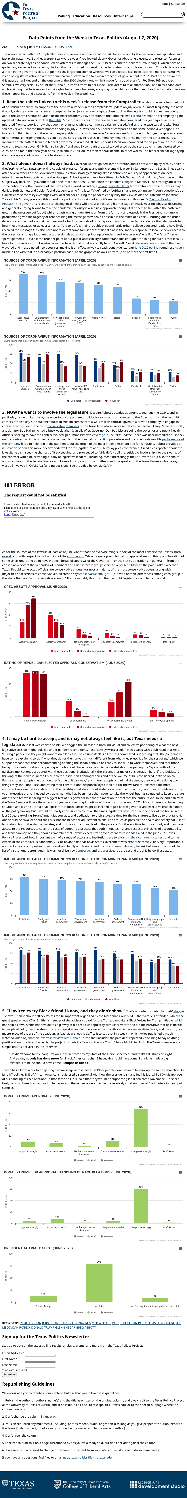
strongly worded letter (113, 186)
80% (163, 1074)
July (129, 107)
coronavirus (75, 556)
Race (115, 1323)
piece (156, 177)
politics (28, 107)
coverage (98, 435)
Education (81, 16)
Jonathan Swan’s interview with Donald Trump (58, 1038)
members (72, 426)
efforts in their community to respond (144, 837)
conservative (56, 426)
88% (27, 1074)
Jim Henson (42, 47)
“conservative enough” (93, 574)
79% (75, 1079)
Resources (102, 16)
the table (55, 120)
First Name (9, 1359)
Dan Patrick (21, 1327)
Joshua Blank (63, 47)
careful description (144, 116)
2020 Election (30, 1323)
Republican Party (133, 1323)
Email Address (13, 1353)
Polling (64, 16)
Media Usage (101, 1323)
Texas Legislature (161, 1323)
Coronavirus (80, 1323)
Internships (124, 16)
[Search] (163, 15)
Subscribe (178, 4)
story (177, 1011)
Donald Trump (42, 1327)
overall (7, 556)
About (164, 4)
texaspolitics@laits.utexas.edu (91, 1457)
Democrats (83, 851)
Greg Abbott (86, 1327)
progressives (106, 851)
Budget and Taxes (56, 1323)
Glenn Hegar (65, 1327)
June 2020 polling (147, 247)
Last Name (9, 1365)
